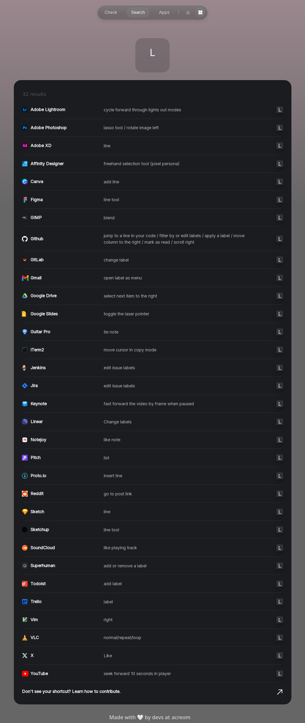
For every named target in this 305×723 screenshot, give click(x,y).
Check (111, 12)
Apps (164, 12)
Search (138, 12)
